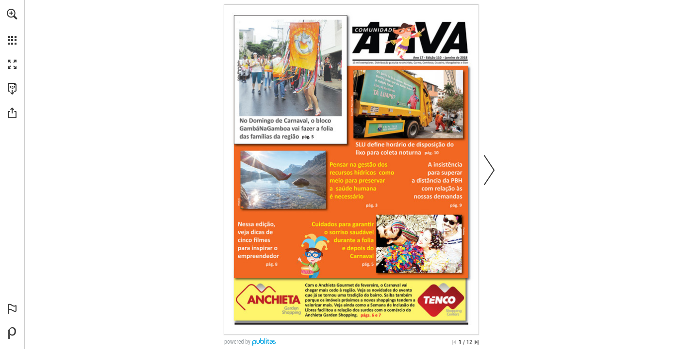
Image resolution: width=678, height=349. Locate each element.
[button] (12, 14)
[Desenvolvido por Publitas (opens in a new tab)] (12, 333)
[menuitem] (12, 26)
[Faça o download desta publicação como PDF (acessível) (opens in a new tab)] (12, 89)
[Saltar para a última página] (477, 342)
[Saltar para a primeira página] (454, 342)
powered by (237, 341)
